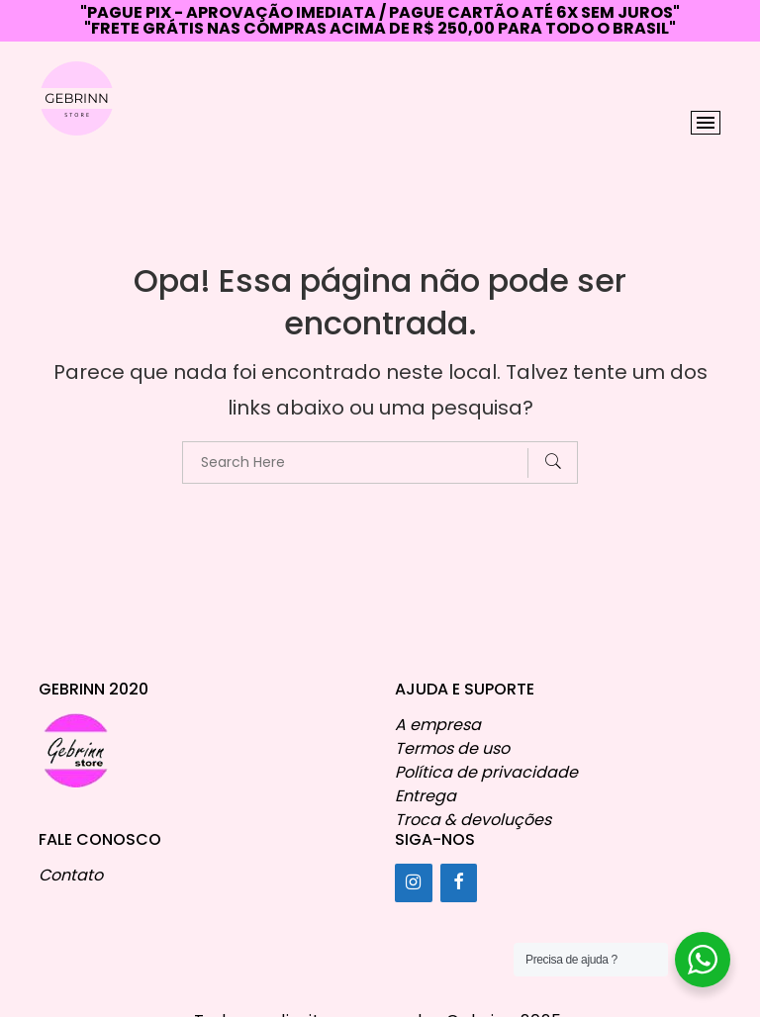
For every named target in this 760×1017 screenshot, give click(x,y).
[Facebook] (459, 883)
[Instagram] (413, 883)
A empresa (438, 724)
